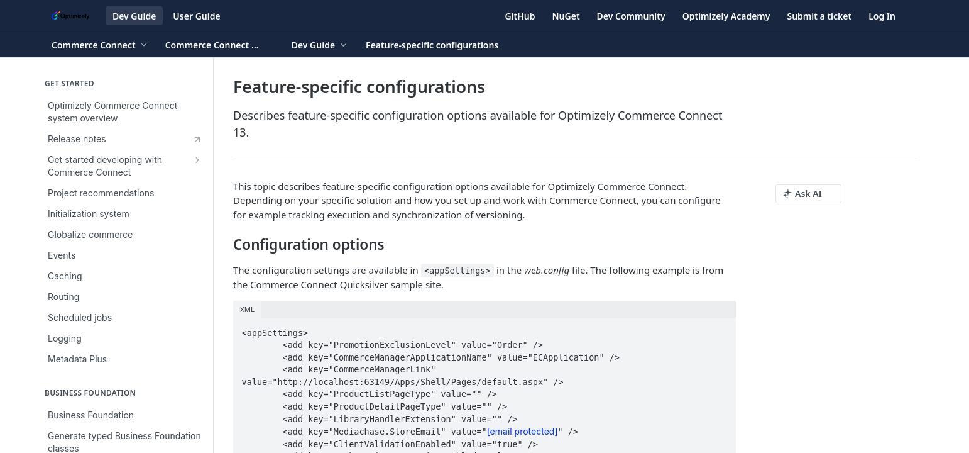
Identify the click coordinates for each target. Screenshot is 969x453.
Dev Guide (134, 16)
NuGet (566, 16)
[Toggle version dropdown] (220, 44)
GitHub (520, 16)
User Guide (196, 16)
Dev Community (631, 16)
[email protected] (522, 431)
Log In (881, 16)
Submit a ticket (819, 16)
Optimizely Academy (726, 16)
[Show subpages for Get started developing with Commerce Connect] (197, 160)
